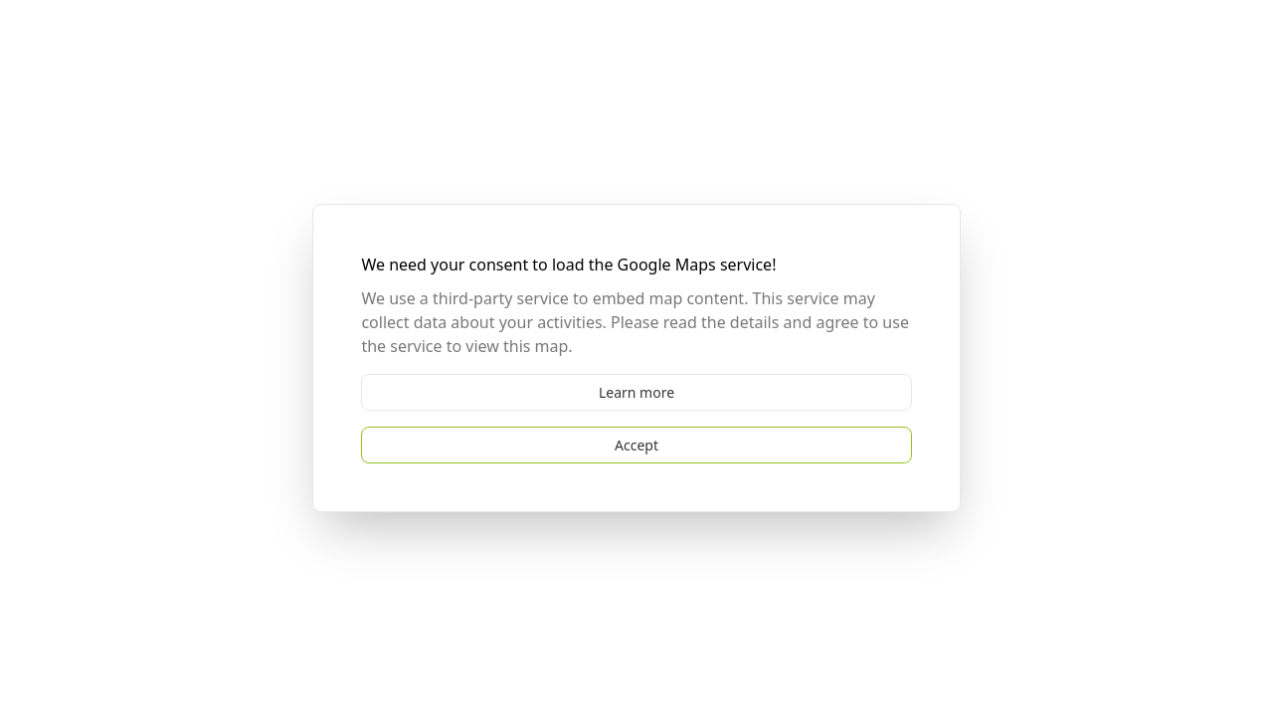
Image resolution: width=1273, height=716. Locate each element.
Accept (636, 445)
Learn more (636, 392)
